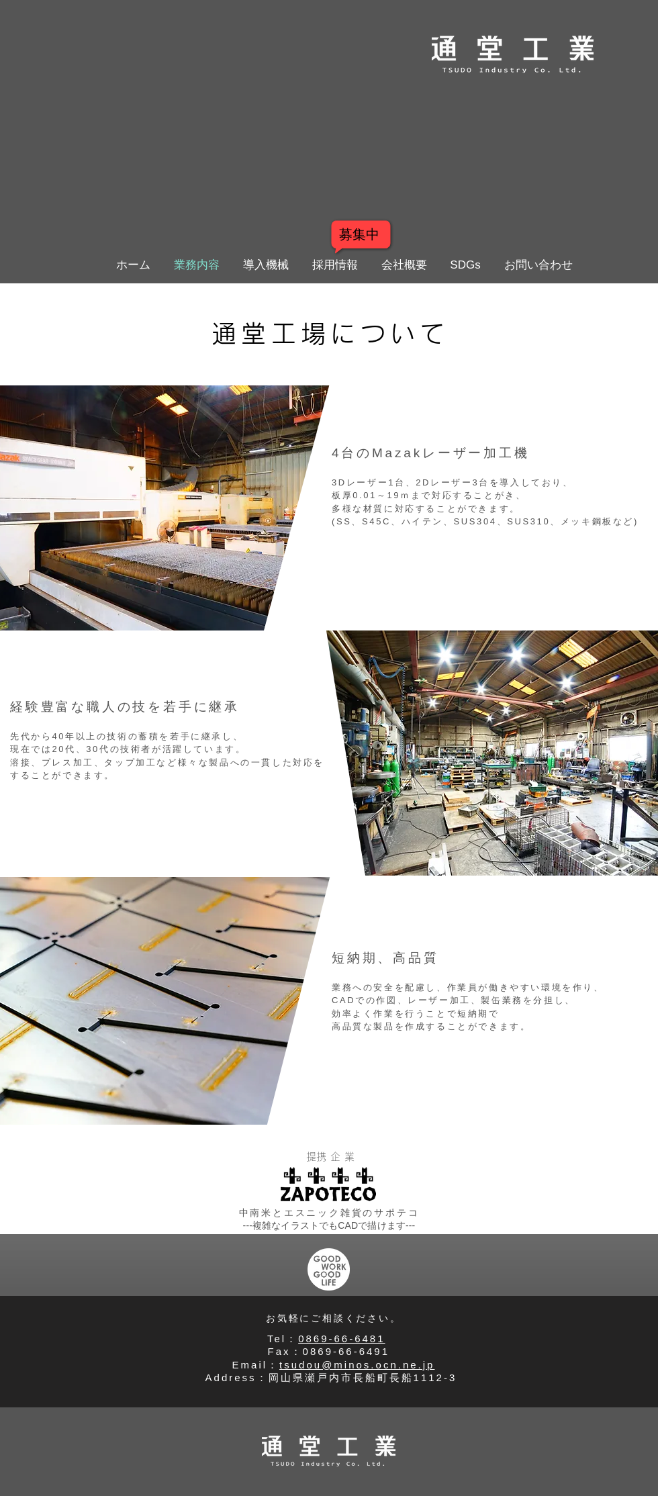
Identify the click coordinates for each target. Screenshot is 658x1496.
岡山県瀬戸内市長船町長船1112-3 (365, 1377)
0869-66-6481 (341, 1338)
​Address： (237, 1377)
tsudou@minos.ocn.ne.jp (356, 1364)
